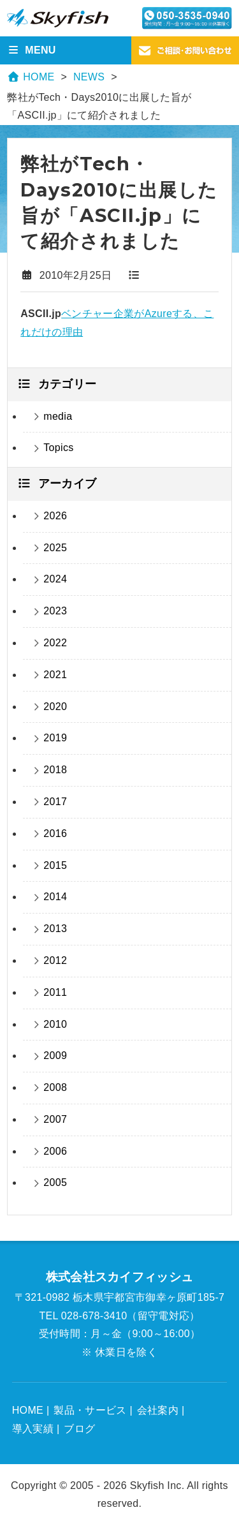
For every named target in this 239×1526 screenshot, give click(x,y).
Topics (58, 447)
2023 (55, 610)
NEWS (89, 76)
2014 (55, 896)
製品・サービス (90, 1410)
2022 (55, 642)
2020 (55, 706)
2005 (55, 1182)
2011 (55, 992)
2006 (55, 1151)
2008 (55, 1087)
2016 (55, 833)
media (57, 416)
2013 (55, 928)
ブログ (79, 1428)
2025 (55, 547)
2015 (55, 865)
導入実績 (33, 1428)
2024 (55, 579)
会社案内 (157, 1410)
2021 (55, 674)
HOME (30, 76)
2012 (55, 960)
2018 (55, 769)
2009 (55, 1055)
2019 (55, 737)
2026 (55, 515)
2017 (55, 801)
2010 (55, 1024)
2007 (55, 1119)
